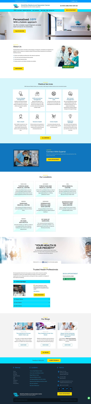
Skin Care (43, 10)
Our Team (19, 10)
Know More (18, 68)
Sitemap (15, 381)
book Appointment (53, 159)
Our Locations (36, 10)
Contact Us (51, 10)
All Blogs (45, 352)
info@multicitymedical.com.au (21, 1)
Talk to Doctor (19, 31)
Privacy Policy (16, 383)
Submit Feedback (54, 360)
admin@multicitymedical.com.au (66, 381)
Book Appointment (71, 10)
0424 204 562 (73, 6)
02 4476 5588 (64, 6)
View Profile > (37, 291)
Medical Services (27, 10)
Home (15, 10)
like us (39, 262)
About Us (15, 372)
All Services (45, 137)
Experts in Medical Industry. (71, 400)
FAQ (47, 10)
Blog (14, 378)
